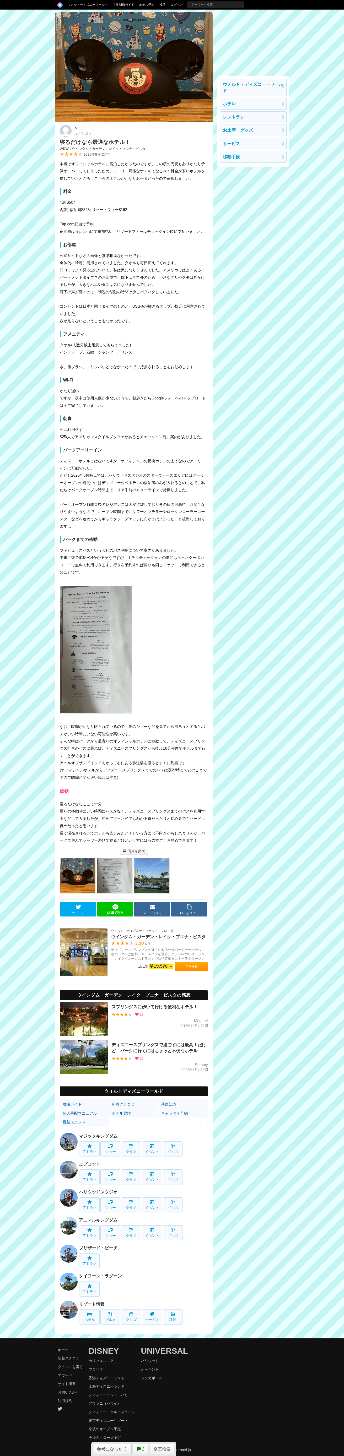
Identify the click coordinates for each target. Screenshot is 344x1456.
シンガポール (151, 1378)
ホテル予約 (147, 4)
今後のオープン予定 (105, 1429)
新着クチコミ (123, 1104)
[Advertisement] (253, 41)
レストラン (233, 117)
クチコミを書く (70, 1367)
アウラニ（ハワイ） (105, 1403)
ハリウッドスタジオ (98, 1192)
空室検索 (162, 1449)
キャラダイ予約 (174, 1113)
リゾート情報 (92, 1304)
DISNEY (104, 1350)
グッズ (172, 1149)
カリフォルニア (101, 1361)
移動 (172, 1317)
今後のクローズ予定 (105, 1437)
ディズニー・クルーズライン (112, 1412)
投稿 (162, 4)
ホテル (89, 1317)
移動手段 (231, 156)
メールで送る (152, 909)
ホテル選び (121, 1113)
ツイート (78, 909)
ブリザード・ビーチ (98, 1248)
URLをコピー (189, 909)
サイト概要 (67, 1384)
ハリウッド (150, 1361)
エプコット (89, 1164)
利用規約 (65, 1401)
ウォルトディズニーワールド (87, 4)
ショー (110, 1149)
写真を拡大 (134, 851)
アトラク (89, 1149)
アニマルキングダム (98, 1220)
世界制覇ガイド (123, 4)
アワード (65, 1375)
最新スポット (74, 1122)
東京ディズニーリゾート (108, 1420)
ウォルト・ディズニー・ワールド (253, 87)
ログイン (176, 4)
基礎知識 (168, 1104)
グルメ (131, 1149)
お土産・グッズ (238, 130)
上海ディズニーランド (106, 1386)
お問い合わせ (68, 1392)
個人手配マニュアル (80, 1113)
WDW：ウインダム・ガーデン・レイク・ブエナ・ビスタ (102, 149)
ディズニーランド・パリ (108, 1395)
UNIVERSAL (164, 1350)
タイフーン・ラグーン (100, 1276)
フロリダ (96, 1369)
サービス (152, 1317)
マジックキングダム (98, 1136)
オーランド (150, 1369)
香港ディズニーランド (106, 1378)
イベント (152, 1149)
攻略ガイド (72, 1104)
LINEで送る (115, 909)
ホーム (63, 1350)
